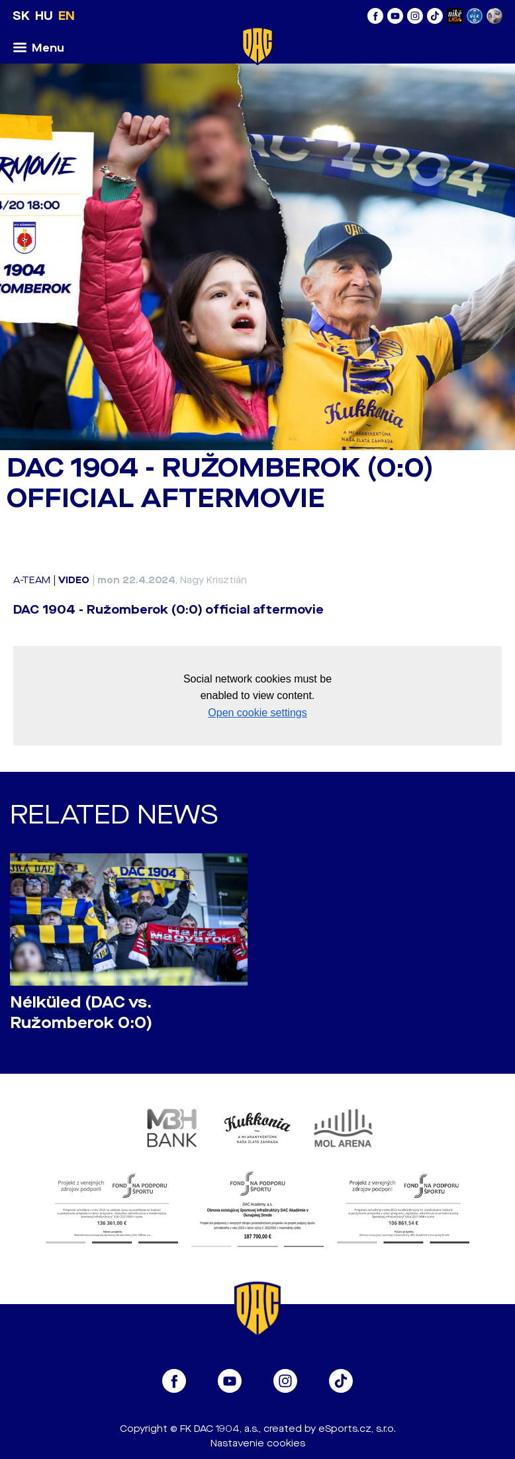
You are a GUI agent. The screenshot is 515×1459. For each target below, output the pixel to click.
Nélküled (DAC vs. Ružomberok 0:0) (81, 1012)
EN (66, 16)
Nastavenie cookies (258, 1443)
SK (21, 16)
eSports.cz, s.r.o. (357, 1429)
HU (44, 16)
